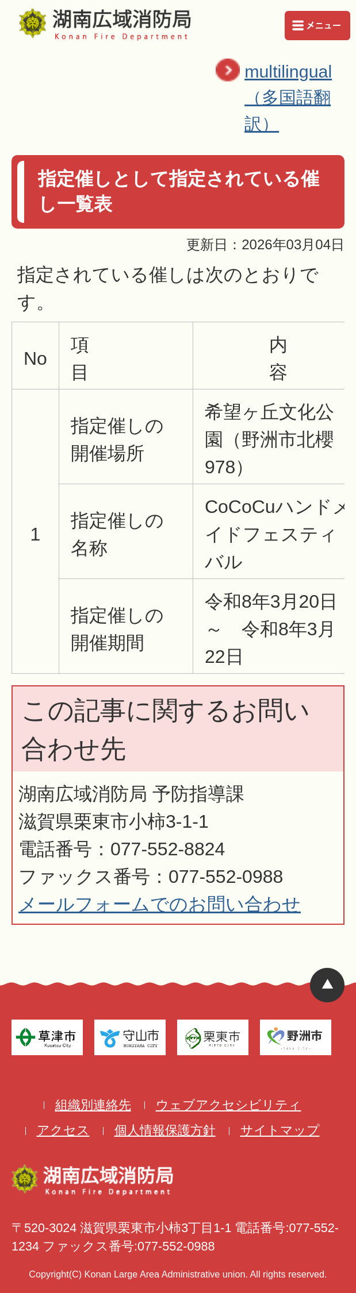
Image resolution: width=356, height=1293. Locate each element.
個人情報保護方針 (165, 1130)
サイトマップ (280, 1130)
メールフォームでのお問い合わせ (159, 904)
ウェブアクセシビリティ (228, 1105)
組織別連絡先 (93, 1105)
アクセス (63, 1130)
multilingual (297, 99)
